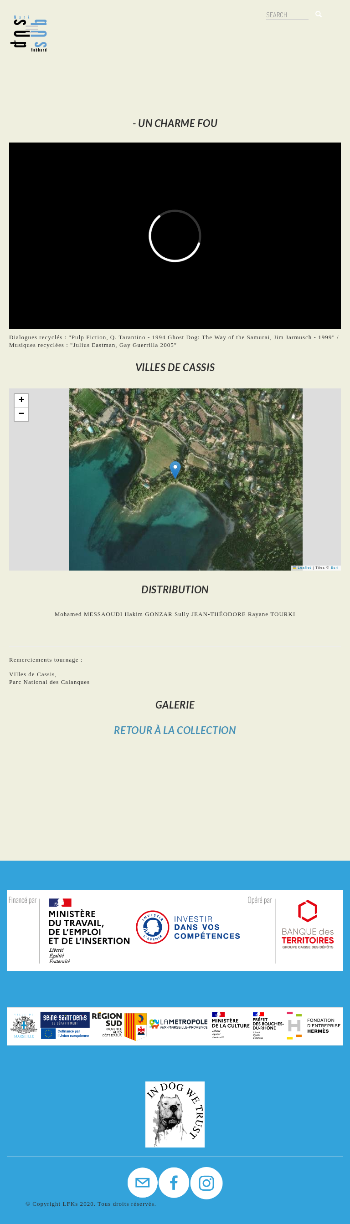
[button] (175, 470)
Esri (335, 568)
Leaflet (302, 568)
